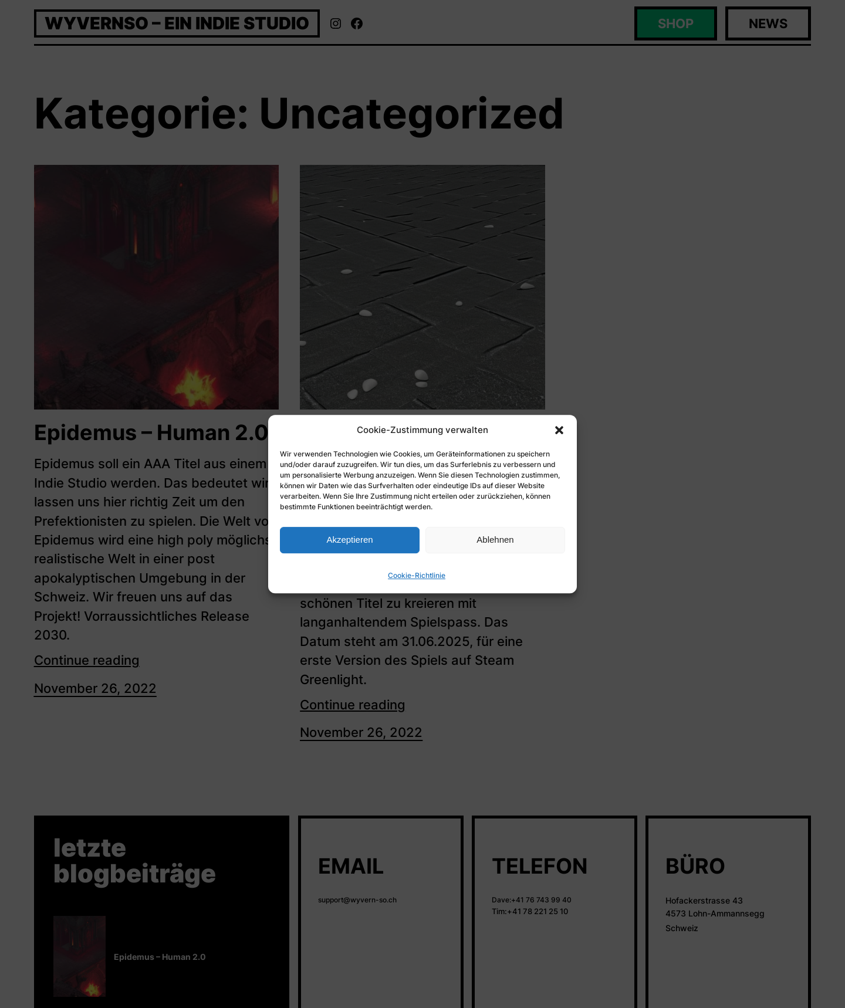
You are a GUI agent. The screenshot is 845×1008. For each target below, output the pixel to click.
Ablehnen (494, 539)
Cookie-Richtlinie (416, 575)
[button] (559, 430)
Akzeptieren (349, 539)
